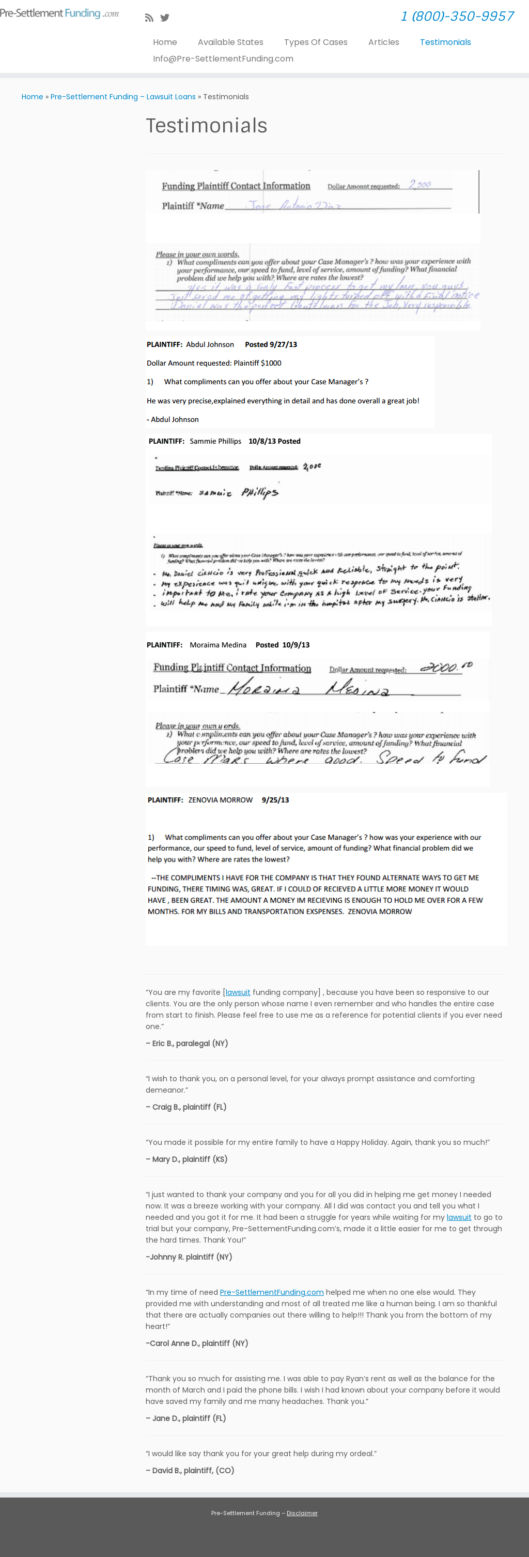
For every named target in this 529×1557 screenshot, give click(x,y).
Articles (383, 42)
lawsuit (238, 992)
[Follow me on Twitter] (168, 17)
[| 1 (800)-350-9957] (62, 12)
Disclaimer (302, 1513)
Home (165, 42)
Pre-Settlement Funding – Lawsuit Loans (123, 97)
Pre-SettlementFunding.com (272, 1292)
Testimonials (445, 42)
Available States (230, 42)
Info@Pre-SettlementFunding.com (223, 59)
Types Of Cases (316, 42)
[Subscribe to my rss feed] (152, 17)
